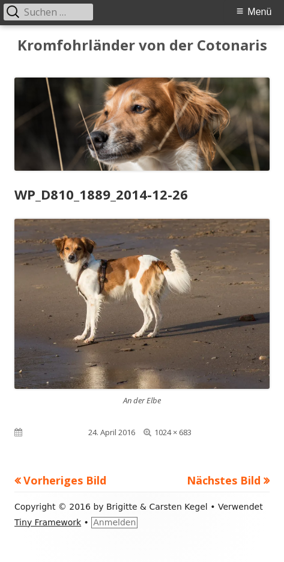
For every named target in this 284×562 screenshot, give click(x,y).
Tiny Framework (47, 522)
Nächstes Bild (224, 480)
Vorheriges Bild (64, 480)
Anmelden (114, 522)
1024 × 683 (173, 432)
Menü (259, 12)
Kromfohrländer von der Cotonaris (142, 45)
